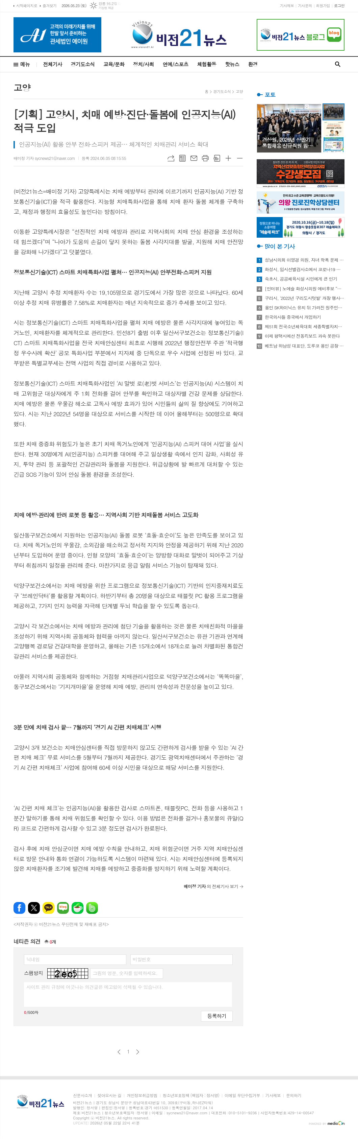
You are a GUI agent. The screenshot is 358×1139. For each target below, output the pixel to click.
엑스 (34, 908)
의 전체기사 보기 (211, 886)
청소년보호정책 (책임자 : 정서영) (191, 1095)
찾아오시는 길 (109, 1095)
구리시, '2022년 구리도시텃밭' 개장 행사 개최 (304, 298)
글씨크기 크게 (228, 158)
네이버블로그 (63, 908)
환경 (252, 64)
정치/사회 (143, 64)
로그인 (339, 5)
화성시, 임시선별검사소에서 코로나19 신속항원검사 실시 (304, 269)
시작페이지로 (26, 5)
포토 (269, 95)
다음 (138, 1052)
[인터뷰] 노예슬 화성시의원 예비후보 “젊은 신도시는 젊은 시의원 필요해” (304, 289)
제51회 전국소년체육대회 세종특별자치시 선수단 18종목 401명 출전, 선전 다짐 (304, 327)
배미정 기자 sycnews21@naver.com (44, 158)
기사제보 (287, 5)
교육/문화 (113, 64)
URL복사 (171, 158)
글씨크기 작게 (239, 158)
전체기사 (52, 64)
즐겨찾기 (49, 5)
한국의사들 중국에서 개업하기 (293, 317)
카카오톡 (48, 908)
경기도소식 (83, 64)
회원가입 (323, 5)
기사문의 (305, 5)
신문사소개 (82, 1095)
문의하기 (293, 1095)
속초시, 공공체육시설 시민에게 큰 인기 (301, 279)
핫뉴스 (232, 64)
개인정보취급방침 (142, 1095)
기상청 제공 (106, 8)
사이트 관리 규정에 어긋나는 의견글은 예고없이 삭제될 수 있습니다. (94, 986)
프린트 (205, 158)
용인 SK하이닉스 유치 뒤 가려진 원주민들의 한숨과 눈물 (304, 308)
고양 (239, 91)
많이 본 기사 (279, 246)
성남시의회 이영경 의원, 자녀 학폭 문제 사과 (304, 260)
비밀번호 (142, 959)
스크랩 (216, 158)
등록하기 (216, 1015)
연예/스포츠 (175, 64)
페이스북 (19, 908)
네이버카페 (77, 908)
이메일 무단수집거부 (242, 1095)
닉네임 (33, 959)
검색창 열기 (337, 64)
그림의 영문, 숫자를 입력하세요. (125, 973)
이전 (119, 1052)
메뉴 (25, 64)
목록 (182, 158)
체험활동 (206, 64)
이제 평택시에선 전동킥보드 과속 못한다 (302, 336)
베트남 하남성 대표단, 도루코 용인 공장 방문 (304, 346)
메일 (193, 158)
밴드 (92, 908)
